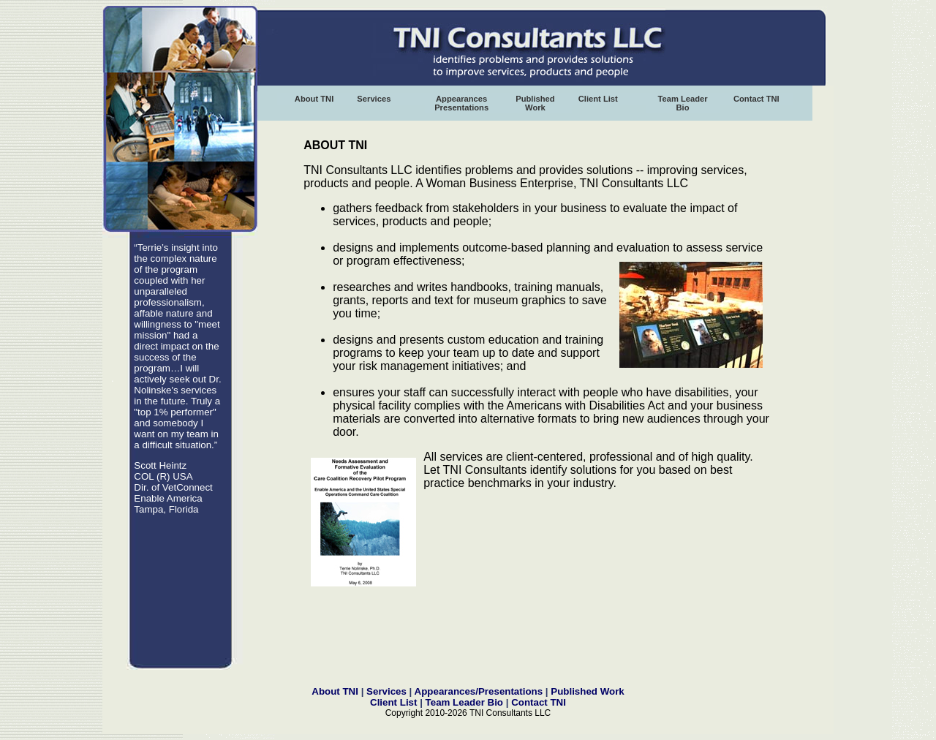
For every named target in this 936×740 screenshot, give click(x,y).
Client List (598, 98)
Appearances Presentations (461, 103)
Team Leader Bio (682, 103)
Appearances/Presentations (480, 691)
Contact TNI (756, 98)
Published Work (535, 103)
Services (373, 98)
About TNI (314, 98)
